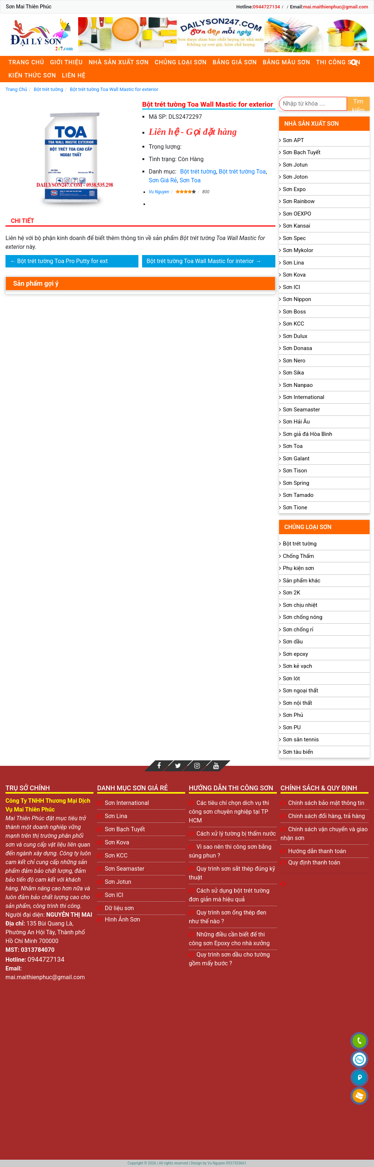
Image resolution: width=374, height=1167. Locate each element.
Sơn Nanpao (298, 385)
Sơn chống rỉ (298, 629)
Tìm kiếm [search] (358, 104)
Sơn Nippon (297, 299)
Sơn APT (293, 140)
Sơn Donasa (297, 348)
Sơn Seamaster (301, 409)
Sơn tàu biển (298, 752)
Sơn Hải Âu (296, 421)
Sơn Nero (294, 360)
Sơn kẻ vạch (297, 666)
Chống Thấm (298, 556)
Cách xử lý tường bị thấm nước (236, 833)
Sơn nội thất (297, 703)
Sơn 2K (291, 592)
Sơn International (303, 397)
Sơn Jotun (295, 164)
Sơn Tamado (298, 495)
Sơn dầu (293, 641)
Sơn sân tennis (301, 739)
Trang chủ (26, 62)
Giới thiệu (66, 62)
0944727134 (266, 6)
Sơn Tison (295, 470)
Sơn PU (292, 727)
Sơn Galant (296, 458)
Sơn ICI (291, 287)
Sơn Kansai (296, 226)
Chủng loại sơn (180, 62)
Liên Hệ (74, 75)
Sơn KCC (293, 323)
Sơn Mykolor (298, 250)
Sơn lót (291, 678)
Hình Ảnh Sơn (122, 919)
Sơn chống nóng (303, 617)
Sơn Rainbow (299, 201)
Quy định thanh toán (314, 862)
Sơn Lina (293, 262)
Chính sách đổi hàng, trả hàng (326, 816)
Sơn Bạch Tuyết (302, 152)
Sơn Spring (296, 483)
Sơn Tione (295, 507)
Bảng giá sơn (235, 62)
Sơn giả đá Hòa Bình (307, 434)
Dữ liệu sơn (119, 908)
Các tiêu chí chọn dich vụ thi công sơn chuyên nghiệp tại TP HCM (229, 811)
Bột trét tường (198, 171)
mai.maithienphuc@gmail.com (335, 6)
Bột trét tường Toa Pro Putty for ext (62, 261)
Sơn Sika (293, 372)
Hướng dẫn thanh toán (317, 851)
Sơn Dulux (295, 336)
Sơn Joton (295, 177)
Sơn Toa (190, 180)
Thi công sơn (338, 62)
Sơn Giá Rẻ (163, 180)
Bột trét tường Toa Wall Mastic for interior (200, 261)
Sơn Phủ (293, 715)
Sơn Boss (294, 311)
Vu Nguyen (159, 191)
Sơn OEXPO (297, 213)
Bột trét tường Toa (242, 171)
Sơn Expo (294, 189)
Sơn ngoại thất (300, 690)
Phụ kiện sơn (298, 568)
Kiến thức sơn (32, 75)
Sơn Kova (294, 274)
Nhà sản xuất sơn (119, 62)
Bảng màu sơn (286, 62)
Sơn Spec (294, 238)
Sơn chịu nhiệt (300, 605)
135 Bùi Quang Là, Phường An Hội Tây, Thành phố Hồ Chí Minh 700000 (45, 932)
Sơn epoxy (295, 654)
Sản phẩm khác (302, 580)
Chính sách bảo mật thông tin (326, 802)
